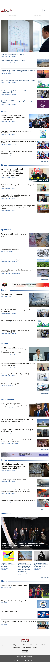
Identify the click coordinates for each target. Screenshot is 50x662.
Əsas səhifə (12, 15)
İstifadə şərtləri (17, 647)
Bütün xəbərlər (44, 161)
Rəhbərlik (25, 645)
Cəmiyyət (5, 290)
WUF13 (4, 111)
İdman (4, 581)
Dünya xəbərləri (7, 400)
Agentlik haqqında (6, 645)
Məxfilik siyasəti (27, 647)
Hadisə (4, 460)
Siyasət (4, 165)
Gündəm (4, 344)
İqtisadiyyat (6, 230)
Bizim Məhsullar (34, 645)
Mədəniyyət (6, 514)
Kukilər (35, 647)
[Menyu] (47, 10)
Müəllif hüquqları (44, 645)
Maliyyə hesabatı (17, 645)
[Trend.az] (6, 10)
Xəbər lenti (37, 15)
